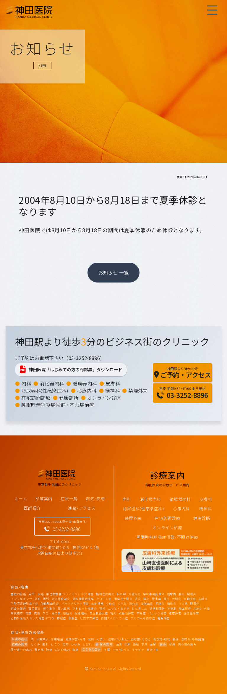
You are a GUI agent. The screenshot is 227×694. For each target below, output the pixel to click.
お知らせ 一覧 (113, 272)
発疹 (65, 644)
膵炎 (146, 599)
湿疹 (102, 608)
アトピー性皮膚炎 (84, 608)
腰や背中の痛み (21, 650)
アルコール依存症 (143, 618)
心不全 (122, 603)
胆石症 (194, 603)
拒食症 (73, 618)
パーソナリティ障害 (75, 603)
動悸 (176, 639)
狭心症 (133, 603)
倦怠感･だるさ (141, 639)
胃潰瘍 (156, 599)
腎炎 (113, 613)
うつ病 (183, 603)
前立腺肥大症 (99, 613)
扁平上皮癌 (36, 594)
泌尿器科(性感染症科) (44, 390)
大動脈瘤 (190, 599)
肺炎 (182, 594)
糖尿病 (171, 594)
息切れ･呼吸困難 (192, 639)
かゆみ (75, 644)
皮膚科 (113, 383)
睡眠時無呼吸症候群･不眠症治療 (167, 537)
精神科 (112, 390)
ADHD (198, 608)
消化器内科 (52, 383)
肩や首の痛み (187, 644)
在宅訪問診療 (35, 397)
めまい (101, 639)
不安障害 (87, 594)
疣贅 (37, 613)
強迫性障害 (191, 613)
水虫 (207, 608)
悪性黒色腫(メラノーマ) (62, 594)
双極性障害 (126, 613)
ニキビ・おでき (118, 608)
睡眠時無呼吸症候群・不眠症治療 (57, 404)
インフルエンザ (21, 599)
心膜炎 (202, 599)
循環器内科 (85, 383)
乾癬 (28, 613)
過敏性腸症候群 (83, 599)
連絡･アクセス (81, 508)
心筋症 (110, 603)
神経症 (61, 618)
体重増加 (57, 639)
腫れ (45, 644)
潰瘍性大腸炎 (123, 599)
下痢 (144, 644)
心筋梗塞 (97, 603)
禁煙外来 (138, 390)
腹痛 (49, 650)
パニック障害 (157, 613)
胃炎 (166, 599)
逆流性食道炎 (61, 599)
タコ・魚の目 (51, 613)
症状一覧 (69, 498)
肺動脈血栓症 (50, 603)
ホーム (20, 498)
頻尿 (127, 644)
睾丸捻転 (64, 608)
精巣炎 (171, 603)
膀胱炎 (67, 613)
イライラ (138, 650)
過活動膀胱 (157, 608)
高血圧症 (185, 608)
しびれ (87, 644)
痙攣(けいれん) (118, 639)
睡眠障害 (164, 618)
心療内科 (87, 390)
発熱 (91, 639)
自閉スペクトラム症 (114, 618)
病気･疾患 (95, 498)
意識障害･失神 (76, 639)
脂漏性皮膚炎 (105, 594)
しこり (55, 644)
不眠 (107, 650)
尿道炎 (160, 603)
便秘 (136, 644)
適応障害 (175, 613)
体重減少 (42, 639)
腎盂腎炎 (34, 608)
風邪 (46, 599)
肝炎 (138, 599)
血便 (119, 644)
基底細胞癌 (18, 594)
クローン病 (104, 599)
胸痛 (75, 650)
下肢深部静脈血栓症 (24, 603)
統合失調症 (18, 608)
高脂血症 (147, 603)
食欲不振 (153, 650)
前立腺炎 (49, 608)
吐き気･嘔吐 (161, 639)
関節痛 (39, 650)
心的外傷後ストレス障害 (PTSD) (32, 618)
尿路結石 (81, 613)
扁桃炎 (191, 594)
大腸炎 (176, 599)
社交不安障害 (89, 618)
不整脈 (171, 608)
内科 (26, 383)
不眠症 (141, 613)
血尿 (153, 644)
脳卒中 (121, 594)
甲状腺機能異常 (154, 594)
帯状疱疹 (17, 613)
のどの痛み (62, 650)
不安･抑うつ (121, 650)
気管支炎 (134, 594)
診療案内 (44, 498)
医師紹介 (32, 508)
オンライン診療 (104, 397)
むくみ (35, 644)
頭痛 (172, 644)
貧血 (38, 599)
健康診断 (69, 397)
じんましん (139, 608)
